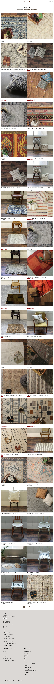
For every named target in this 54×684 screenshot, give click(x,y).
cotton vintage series (28, 669)
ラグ (3, 651)
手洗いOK (26, 665)
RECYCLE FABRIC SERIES (29, 670)
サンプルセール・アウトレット (9, 660)
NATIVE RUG (26, 672)
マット (4, 653)
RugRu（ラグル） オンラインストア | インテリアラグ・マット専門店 (27, 1)
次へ (30, 606)
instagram (7, 626)
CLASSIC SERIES (27, 667)
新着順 (33, 9)
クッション (5, 655)
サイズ (25, 656)
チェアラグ (5, 656)
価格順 (26, 9)
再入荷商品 (26, 655)
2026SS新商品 (26, 651)
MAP (5, 618)
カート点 (51, 1)
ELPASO (25, 674)
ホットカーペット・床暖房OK (29, 663)
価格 (25, 662)
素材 (25, 658)
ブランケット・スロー (7, 658)
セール (25, 653)
